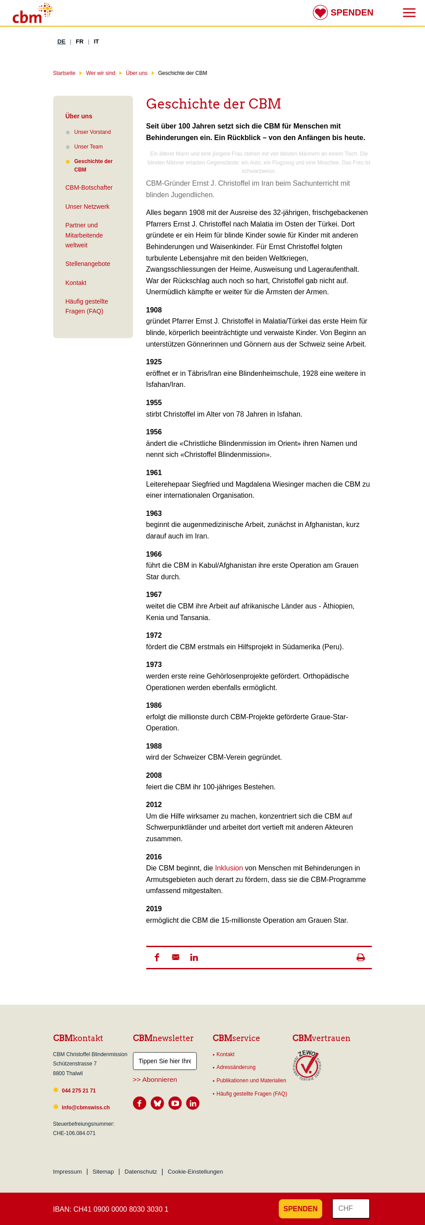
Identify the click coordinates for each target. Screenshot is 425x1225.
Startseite (64, 73)
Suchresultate (6, 8)
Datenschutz (141, 1171)
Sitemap (103, 1171)
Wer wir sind (100, 73)
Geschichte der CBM (89, 165)
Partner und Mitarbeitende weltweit (84, 235)
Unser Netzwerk (88, 206)
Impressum (67, 1171)
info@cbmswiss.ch (86, 1107)
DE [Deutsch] (62, 41)
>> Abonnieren (155, 1079)
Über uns (137, 73)
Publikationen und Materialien (251, 1080)
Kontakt (76, 282)
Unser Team (88, 147)
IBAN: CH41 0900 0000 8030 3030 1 (111, 1209)
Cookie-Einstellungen (195, 1171)
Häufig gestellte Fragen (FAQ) (87, 306)
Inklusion (230, 868)
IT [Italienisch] (96, 41)
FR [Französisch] (80, 41)
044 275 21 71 (79, 1091)
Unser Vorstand (92, 132)
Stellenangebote (88, 263)
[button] (157, 957)
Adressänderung (236, 1067)
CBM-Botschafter (89, 187)
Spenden (352, 12)
